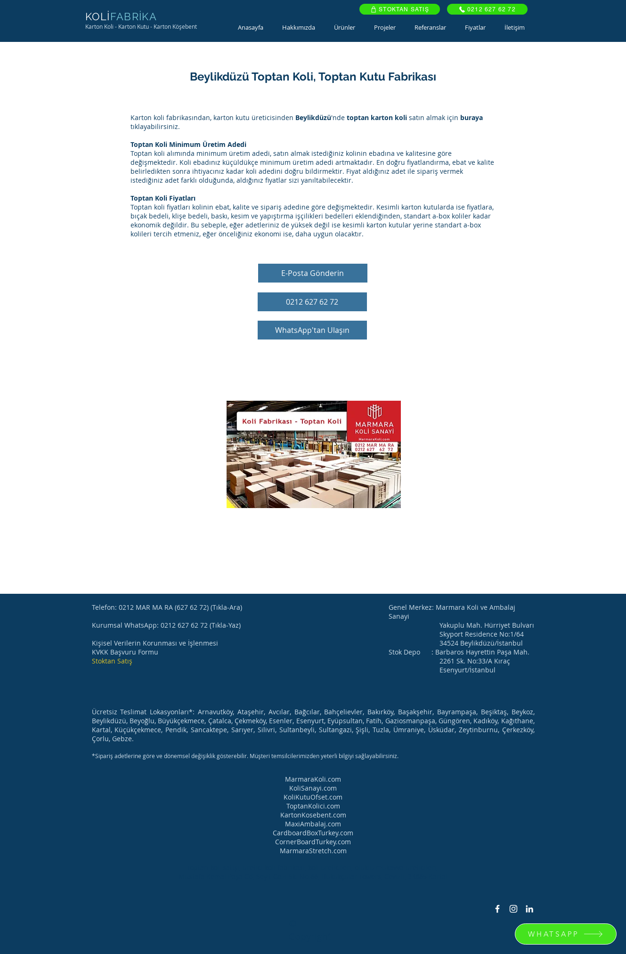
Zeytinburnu (478, 729)
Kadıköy (485, 720)
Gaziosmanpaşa (410, 720)
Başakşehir (415, 711)
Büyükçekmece (181, 720)
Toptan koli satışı (213, 867)
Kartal (101, 729)
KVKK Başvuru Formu (125, 651)
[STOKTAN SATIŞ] (399, 9)
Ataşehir (250, 711)
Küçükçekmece (137, 729)
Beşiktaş (494, 711)
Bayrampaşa (456, 711)
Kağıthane (517, 720)
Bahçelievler (343, 711)
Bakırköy (380, 711)
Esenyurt (310, 720)
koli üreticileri (329, 867)
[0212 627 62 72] (487, 9)
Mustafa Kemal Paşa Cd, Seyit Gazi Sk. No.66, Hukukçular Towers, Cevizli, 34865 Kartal (313, 876)
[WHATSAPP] (566, 934)
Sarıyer (242, 729)
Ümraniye (408, 729)
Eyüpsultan (345, 720)
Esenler (281, 720)
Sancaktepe (209, 729)
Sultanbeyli (297, 729)
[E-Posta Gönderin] (312, 273)
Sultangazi (335, 729)
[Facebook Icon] (497, 909)
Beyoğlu (142, 720)
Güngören (454, 720)
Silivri (266, 729)
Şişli (362, 729)
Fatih (374, 720)
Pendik (176, 729)
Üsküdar (441, 729)
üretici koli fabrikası (274, 867)
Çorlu (100, 738)
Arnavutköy (215, 711)
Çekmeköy (250, 720)
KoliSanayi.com (313, 788)
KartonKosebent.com (313, 814)
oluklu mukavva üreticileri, (397, 867)
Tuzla (381, 729)
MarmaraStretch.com (313, 850)
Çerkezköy (517, 729)
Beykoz (522, 711)
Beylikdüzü (109, 720)
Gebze (122, 738)
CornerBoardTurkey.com (313, 841)
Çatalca (219, 720)
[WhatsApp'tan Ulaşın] (312, 330)
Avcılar (279, 711)
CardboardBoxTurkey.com (313, 832)
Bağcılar (307, 711)
